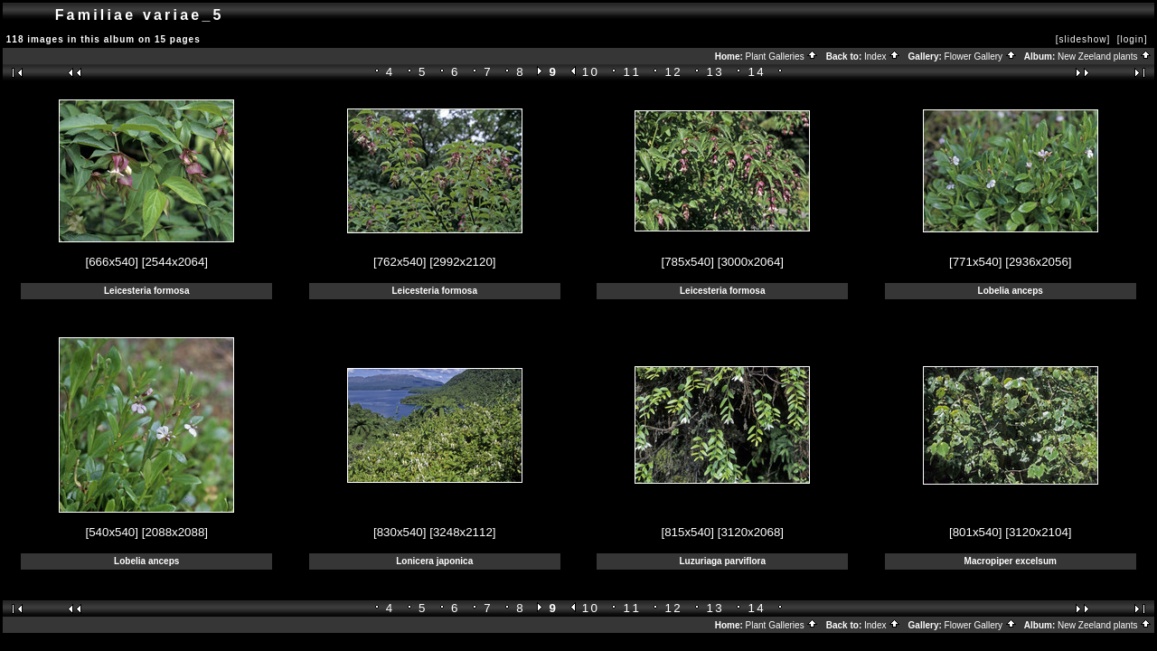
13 (716, 72)
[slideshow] (1083, 39)
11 (633, 72)
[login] (1132, 39)
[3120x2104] (1038, 532)
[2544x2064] (175, 262)
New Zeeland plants (1105, 56)
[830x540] (400, 532)
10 (591, 72)
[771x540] (975, 262)
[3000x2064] (751, 262)
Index (882, 56)
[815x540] (687, 532)
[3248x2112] (462, 532)
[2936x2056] (1038, 262)
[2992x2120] (462, 262)
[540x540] (111, 532)
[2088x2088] (175, 532)
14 (757, 72)
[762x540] (400, 262)
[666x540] (111, 262)
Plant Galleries (782, 56)
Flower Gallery (981, 56)
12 (674, 72)
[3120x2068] (751, 532)
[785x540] (687, 262)
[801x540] (975, 532)
